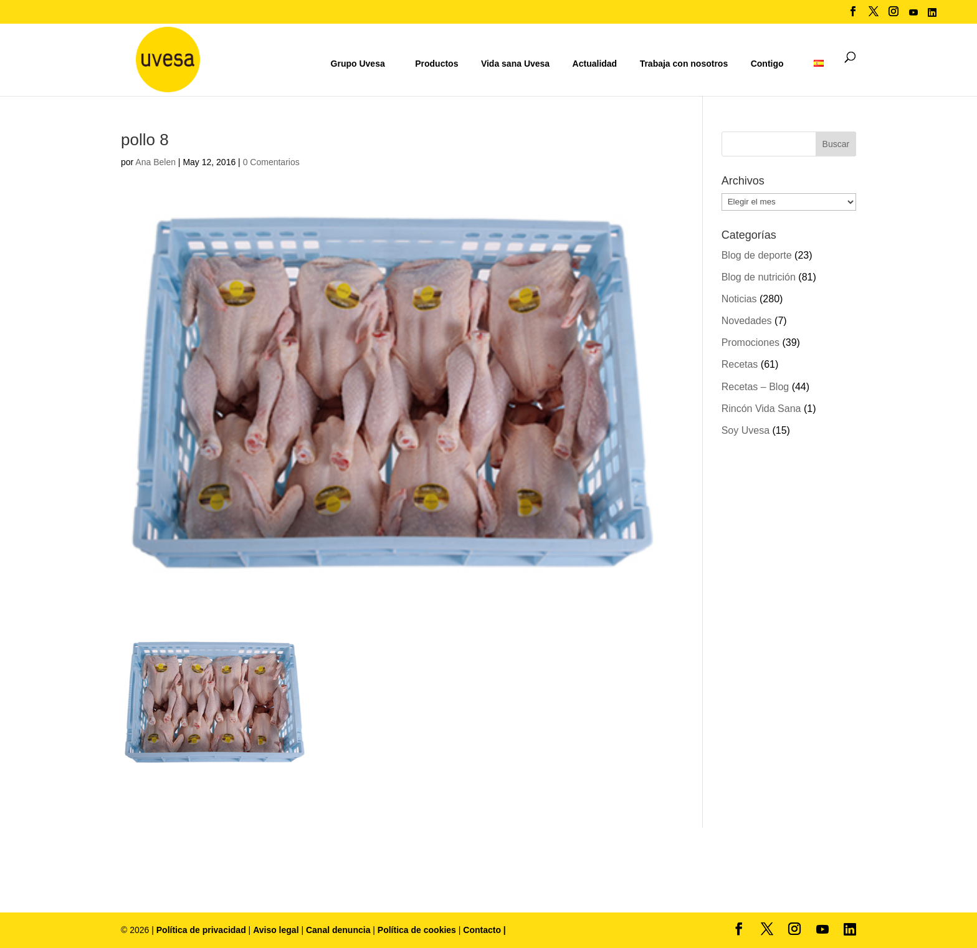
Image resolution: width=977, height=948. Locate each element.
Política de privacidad (202, 930)
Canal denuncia (338, 930)
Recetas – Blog (755, 386)
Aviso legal (275, 930)
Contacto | (484, 930)
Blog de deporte (757, 255)
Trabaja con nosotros (684, 64)
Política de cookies (418, 930)
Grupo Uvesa (358, 64)
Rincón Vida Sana (761, 408)
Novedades (747, 320)
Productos (436, 64)
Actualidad (595, 64)
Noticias (739, 299)
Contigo (767, 64)
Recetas (740, 364)
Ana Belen (155, 162)
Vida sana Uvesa (515, 64)
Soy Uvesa (746, 430)
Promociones (750, 342)
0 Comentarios (271, 162)
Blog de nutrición (759, 277)
